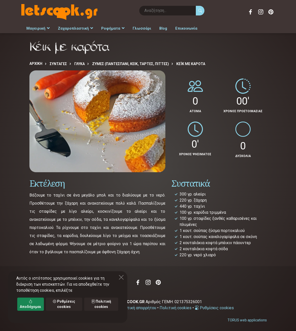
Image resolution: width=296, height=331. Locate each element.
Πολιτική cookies (175, 307)
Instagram (261, 12)
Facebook (251, 12)
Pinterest (271, 12)
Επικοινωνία (182, 28)
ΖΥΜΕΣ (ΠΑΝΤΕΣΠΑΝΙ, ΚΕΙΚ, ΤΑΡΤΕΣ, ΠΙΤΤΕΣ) (130, 64)
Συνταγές (58, 64)
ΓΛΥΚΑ (79, 64)
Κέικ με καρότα (190, 64)
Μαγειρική (37, 28)
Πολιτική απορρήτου (137, 307)
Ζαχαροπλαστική (74, 28)
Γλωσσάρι (138, 28)
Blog (159, 28)
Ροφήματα (110, 28)
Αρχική (35, 63)
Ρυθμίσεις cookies (214, 307)
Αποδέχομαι (30, 304)
